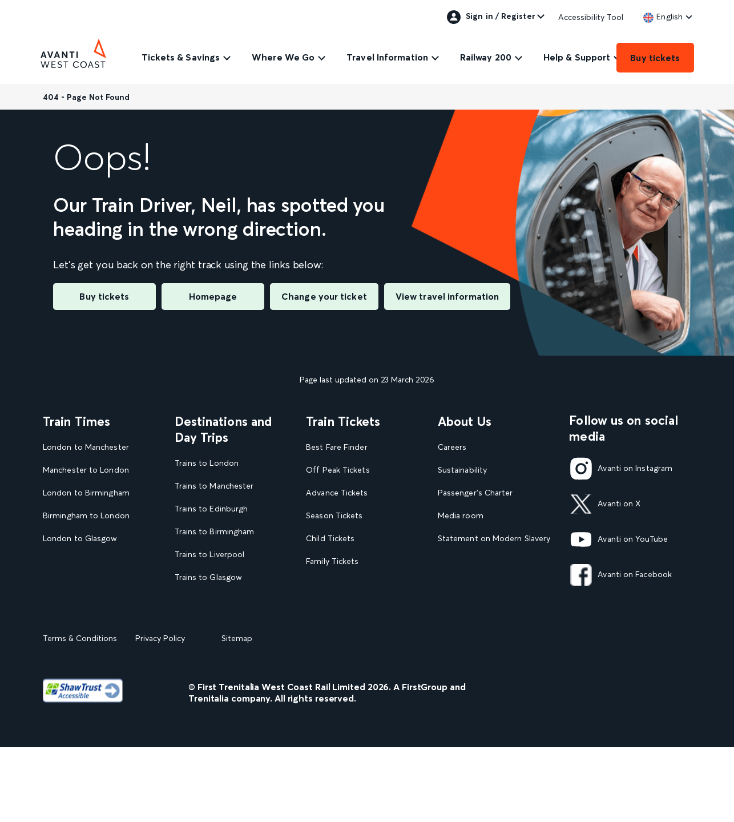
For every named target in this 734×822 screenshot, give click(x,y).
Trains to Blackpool (211, 600)
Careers (452, 447)
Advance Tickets (337, 493)
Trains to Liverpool (210, 554)
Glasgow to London (80, 561)
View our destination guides (231, 622)
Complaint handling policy (486, 584)
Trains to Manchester (214, 486)
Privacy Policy (160, 713)
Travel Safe (458, 561)
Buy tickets (655, 57)
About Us (465, 421)
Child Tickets (330, 538)
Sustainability (462, 470)
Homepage (213, 296)
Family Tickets (332, 561)
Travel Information (387, 57)
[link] (663, 16)
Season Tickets (334, 516)
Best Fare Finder (336, 447)
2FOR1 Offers (332, 606)
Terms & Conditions (80, 713)
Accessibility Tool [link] (591, 17)
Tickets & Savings (181, 57)
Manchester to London (86, 470)
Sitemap (236, 713)
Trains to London (207, 463)
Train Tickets (343, 421)
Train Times (76, 421)
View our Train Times (85, 606)
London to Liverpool (81, 584)
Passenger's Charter (475, 493)
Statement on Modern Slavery (494, 538)
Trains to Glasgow (209, 577)
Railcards (322, 584)
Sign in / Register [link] (491, 17)
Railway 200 (485, 57)
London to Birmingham (86, 493)
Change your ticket (324, 296)
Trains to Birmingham (215, 532)
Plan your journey (338, 629)
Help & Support (576, 57)
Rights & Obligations (476, 606)
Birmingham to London (86, 516)
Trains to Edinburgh (211, 509)
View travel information (447, 296)
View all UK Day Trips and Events (225, 650)
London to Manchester (86, 447)
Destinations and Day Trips (223, 429)
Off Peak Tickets (337, 470)
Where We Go (283, 57)
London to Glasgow (80, 538)
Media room (460, 516)
